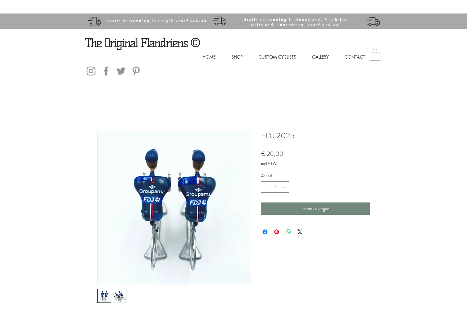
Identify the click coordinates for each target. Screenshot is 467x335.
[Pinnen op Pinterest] (276, 232)
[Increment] (284, 187)
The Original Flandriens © (142, 43)
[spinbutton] (275, 187)
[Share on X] (300, 232)
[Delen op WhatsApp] (288, 232)
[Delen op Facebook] (265, 232)
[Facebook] (106, 71)
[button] (375, 54)
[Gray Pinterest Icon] (136, 71)
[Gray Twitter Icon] (121, 71)
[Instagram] (91, 71)
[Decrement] (266, 187)
